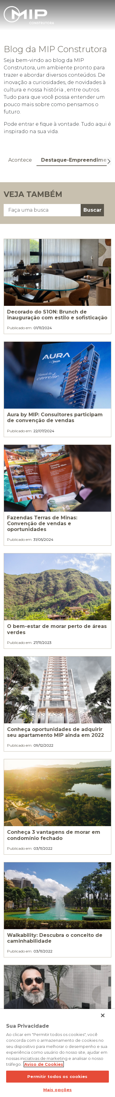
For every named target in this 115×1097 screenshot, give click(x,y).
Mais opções (57, 1089)
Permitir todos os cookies (57, 1076)
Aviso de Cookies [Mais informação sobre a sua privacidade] (43, 1064)
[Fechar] (103, 1015)
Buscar (92, 210)
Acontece (20, 160)
